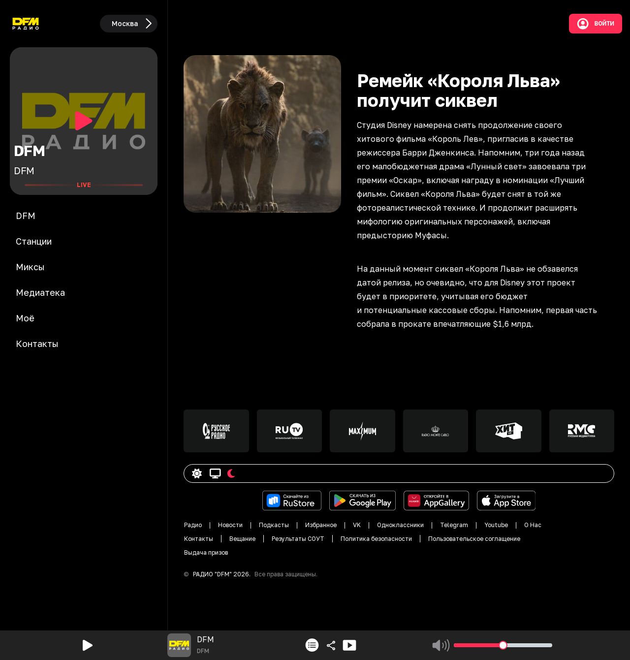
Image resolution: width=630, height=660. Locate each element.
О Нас (532, 525)
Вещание (242, 538)
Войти (595, 24)
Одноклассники (400, 525)
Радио (193, 525)
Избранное (321, 525)
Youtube (496, 525)
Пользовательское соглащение (474, 538)
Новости (230, 525)
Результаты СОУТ (298, 538)
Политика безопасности (376, 538)
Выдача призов (206, 552)
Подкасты (274, 525)
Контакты (198, 538)
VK (357, 525)
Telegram (454, 525)
